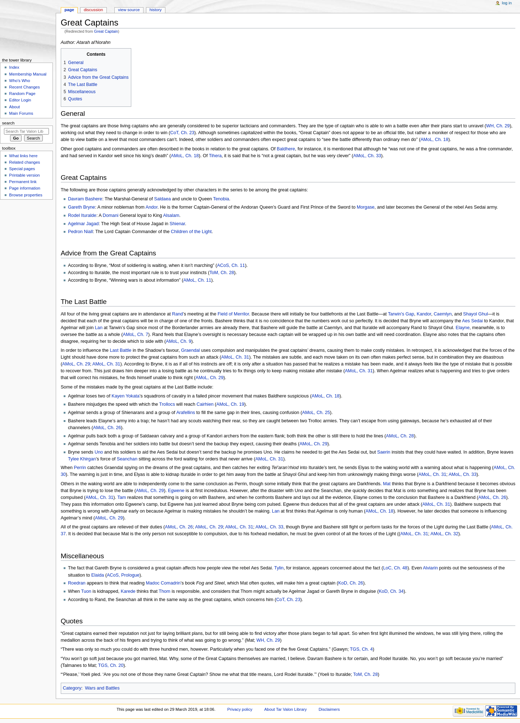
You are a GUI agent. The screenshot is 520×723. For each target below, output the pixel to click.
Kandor (424, 314)
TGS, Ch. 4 (361, 649)
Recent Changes (24, 87)
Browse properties (25, 195)
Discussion (93, 10)
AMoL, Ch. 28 (400, 435)
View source (129, 10)
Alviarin (430, 567)
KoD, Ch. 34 (391, 591)
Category (72, 688)
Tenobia (221, 198)
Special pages (22, 169)
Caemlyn (443, 314)
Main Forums (21, 113)
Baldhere (286, 148)
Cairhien (205, 404)
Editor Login (20, 100)
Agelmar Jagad (83, 223)
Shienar (177, 223)
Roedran (77, 583)
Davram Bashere (85, 198)
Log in (507, 3)
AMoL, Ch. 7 (135, 334)
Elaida (97, 575)
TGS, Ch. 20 (111, 665)
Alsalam (171, 215)
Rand (177, 314)
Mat (387, 483)
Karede (128, 591)
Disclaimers (329, 709)
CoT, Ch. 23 (182, 132)
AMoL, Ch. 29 (76, 364)
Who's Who (19, 80)
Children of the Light (191, 231)
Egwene (176, 490)
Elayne (463, 327)
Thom (164, 591)
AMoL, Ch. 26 (107, 427)
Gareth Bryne (81, 207)
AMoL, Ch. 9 (178, 341)
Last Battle (120, 350)
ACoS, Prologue (123, 575)
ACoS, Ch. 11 (231, 265)
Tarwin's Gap (401, 314)
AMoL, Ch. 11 (197, 280)
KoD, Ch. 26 (350, 583)
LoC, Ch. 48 (395, 567)
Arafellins (185, 412)
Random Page (22, 93)
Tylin (279, 567)
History (156, 10)
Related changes (24, 162)
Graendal (190, 350)
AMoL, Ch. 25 (316, 412)
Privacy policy (239, 709)
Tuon (86, 591)
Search (8, 123)
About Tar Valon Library (285, 709)
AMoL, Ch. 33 (367, 155)
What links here (23, 156)
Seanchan (127, 458)
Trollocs (167, 404)
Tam (121, 497)
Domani (111, 215)
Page (69, 10)
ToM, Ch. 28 (221, 272)
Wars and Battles (102, 688)
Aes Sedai (472, 320)
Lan (98, 327)
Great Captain (106, 31)
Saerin (384, 452)
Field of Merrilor (233, 314)
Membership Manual (27, 74)
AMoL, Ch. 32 (444, 533)
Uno (99, 452)
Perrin (80, 467)
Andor (152, 207)
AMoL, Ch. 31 (235, 357)
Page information (24, 188)
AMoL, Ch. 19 (230, 404)
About (14, 107)
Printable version (24, 175)
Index (14, 67)
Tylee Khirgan (82, 458)
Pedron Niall (80, 231)
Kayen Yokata (125, 396)
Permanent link (22, 181)
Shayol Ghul (475, 314)
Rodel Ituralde (82, 215)
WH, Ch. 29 (498, 125)
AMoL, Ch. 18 (434, 139)
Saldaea (162, 198)
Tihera (215, 155)
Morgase (365, 207)
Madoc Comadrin (163, 583)
